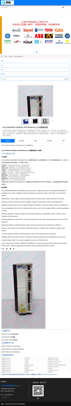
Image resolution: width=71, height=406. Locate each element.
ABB (2, 61)
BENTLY (3, 74)
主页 (5, 56)
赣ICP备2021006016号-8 (12, 404)
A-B (2, 65)
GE (1, 69)
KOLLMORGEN (18, 56)
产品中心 (10, 56)
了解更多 (5, 397)
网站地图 (22, 404)
